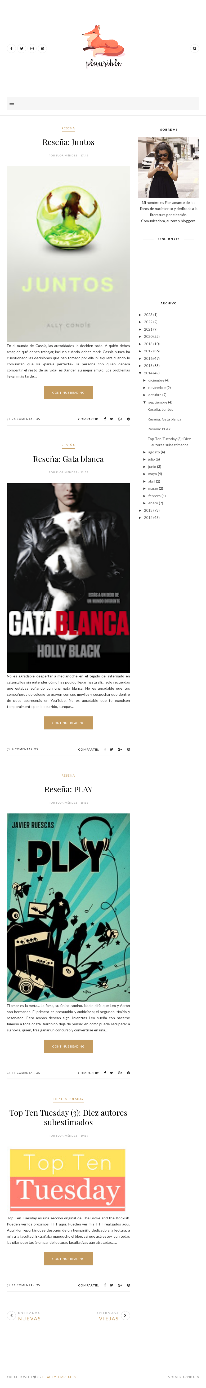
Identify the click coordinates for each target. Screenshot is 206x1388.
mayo (152, 473)
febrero (154, 495)
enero (153, 503)
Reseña (68, 128)
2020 (148, 336)
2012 (148, 517)
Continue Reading (68, 392)
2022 (148, 321)
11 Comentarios (26, 1073)
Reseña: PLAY (68, 789)
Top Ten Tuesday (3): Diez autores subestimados (69, 1117)
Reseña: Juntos (68, 142)
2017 (148, 351)
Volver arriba (183, 1377)
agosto (154, 452)
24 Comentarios (26, 419)
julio (151, 459)
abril (151, 481)
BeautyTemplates (59, 1377)
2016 (148, 358)
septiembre (157, 402)
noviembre (157, 387)
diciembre (156, 380)
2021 (148, 329)
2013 (148, 510)
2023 (148, 314)
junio (152, 466)
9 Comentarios (25, 749)
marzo (153, 488)
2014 (148, 373)
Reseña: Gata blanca (68, 458)
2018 (148, 343)
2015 (148, 365)
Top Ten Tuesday (68, 1099)
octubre (155, 394)
